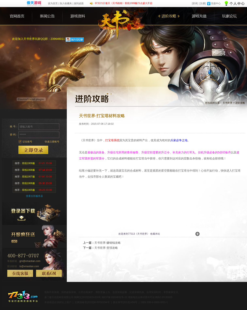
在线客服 (20, 273)
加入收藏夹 (66, 3)
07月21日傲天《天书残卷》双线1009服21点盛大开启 (123, 3)
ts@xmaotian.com (29, 266)
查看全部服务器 (34, 196)
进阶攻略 (240, 102)
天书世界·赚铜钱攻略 (107, 242)
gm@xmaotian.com (29, 261)
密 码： (14, 134)
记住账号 (27, 141)
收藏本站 (155, 233)
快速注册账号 (52, 141)
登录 (33, 150)
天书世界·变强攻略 (106, 247)
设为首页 (53, 3)
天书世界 (227, 102)
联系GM (49, 273)
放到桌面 (79, 3)
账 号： (14, 126)
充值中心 (216, 3)
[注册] (202, 3)
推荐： (33, 163)
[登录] (195, 3)
